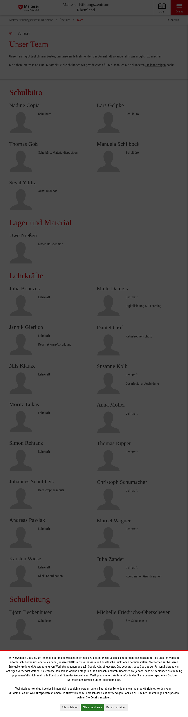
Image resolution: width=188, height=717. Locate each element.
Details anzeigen (117, 707)
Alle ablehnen (71, 707)
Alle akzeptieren (93, 707)
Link (117, 680)
